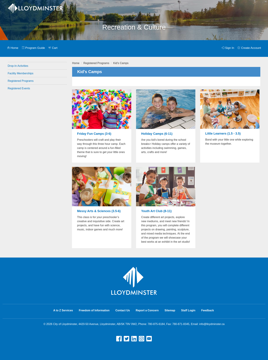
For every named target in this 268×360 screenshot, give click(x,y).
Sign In (228, 48)
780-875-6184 (156, 324)
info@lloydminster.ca (212, 324)
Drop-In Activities (18, 65)
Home (12, 48)
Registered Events (19, 88)
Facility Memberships (20, 73)
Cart (52, 48)
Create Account (249, 48)
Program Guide (33, 48)
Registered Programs (21, 80)
